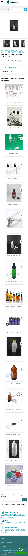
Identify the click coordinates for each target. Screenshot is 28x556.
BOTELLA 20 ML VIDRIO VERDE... (14, 281)
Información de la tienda (9, 550)
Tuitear (12, 60)
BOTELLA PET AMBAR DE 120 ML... (14, 204)
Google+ (16, 60)
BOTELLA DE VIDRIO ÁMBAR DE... (14, 383)
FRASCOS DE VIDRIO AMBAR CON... (14, 409)
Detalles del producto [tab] (10, 67)
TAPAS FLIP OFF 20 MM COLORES (14, 486)
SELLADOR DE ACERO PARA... (14, 230)
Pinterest (20, 60)
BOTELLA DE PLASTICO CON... (14, 255)
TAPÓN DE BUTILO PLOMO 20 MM (14, 434)
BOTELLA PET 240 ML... (14, 179)
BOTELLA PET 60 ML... (14, 153)
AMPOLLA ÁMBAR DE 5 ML (14, 102)
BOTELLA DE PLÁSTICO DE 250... (14, 358)
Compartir (8, 60)
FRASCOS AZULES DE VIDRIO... (14, 332)
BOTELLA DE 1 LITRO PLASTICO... (14, 460)
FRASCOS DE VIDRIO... (14, 127)
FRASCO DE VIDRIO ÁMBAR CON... (14, 306)
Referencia (6, 71)
